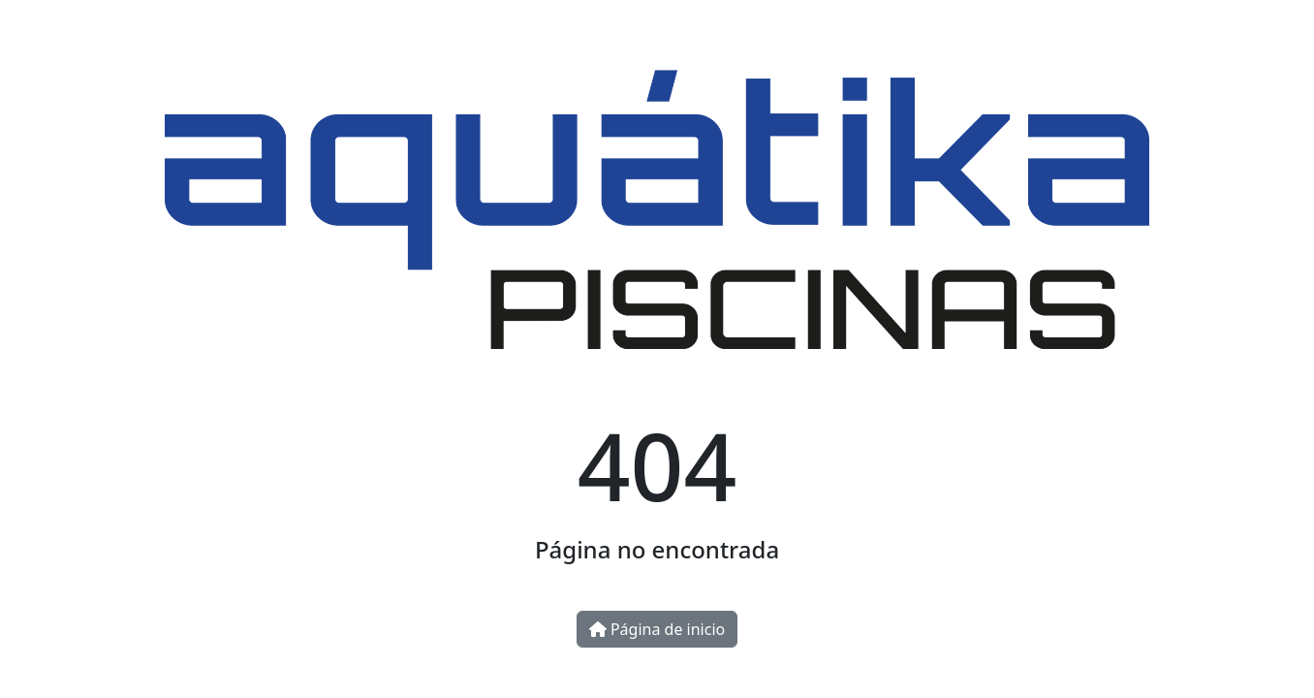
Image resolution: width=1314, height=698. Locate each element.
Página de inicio (657, 629)
